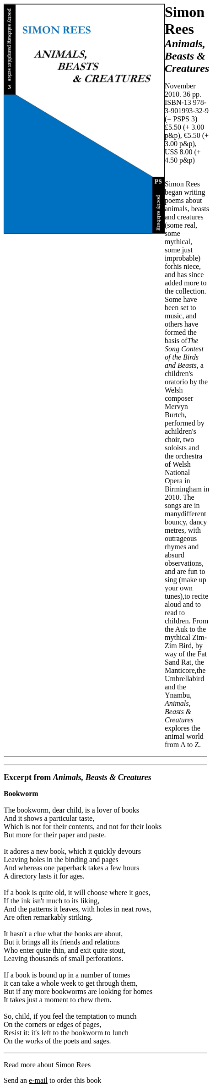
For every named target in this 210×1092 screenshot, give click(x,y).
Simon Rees (73, 1065)
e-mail (38, 1080)
